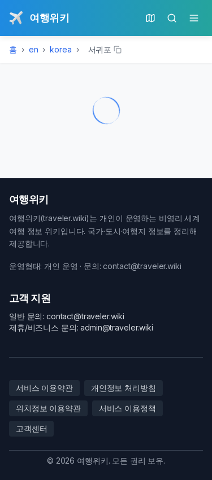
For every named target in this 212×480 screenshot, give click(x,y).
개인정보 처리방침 (123, 388)
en (33, 49)
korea (60, 49)
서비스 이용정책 (127, 408)
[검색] (171, 18)
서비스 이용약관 (44, 388)
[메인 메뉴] (194, 18)
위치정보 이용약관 (48, 408)
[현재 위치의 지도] (150, 18)
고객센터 (31, 428)
